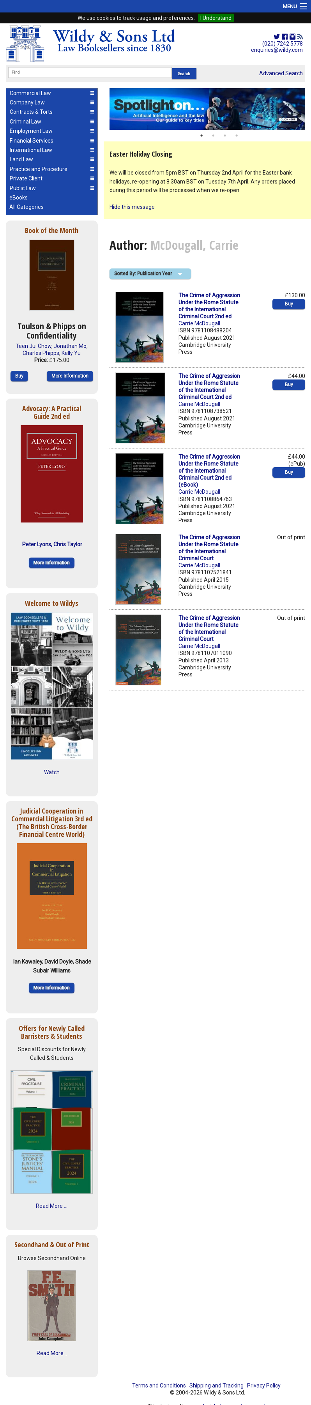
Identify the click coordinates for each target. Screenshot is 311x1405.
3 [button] (225, 135)
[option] (207, 109)
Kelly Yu (71, 353)
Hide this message (132, 207)
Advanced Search (281, 73)
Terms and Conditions (159, 1385)
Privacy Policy (264, 1385)
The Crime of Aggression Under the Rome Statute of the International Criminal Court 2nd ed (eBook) (209, 471)
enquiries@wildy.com (277, 50)
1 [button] (201, 135)
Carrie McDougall (199, 323)
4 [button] (236, 135)
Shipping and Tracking (216, 1385)
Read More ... (51, 1206)
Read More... (52, 1353)
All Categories (26, 207)
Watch (52, 772)
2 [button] (213, 135)
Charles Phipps (41, 353)
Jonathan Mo (70, 346)
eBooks (18, 197)
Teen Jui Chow (33, 346)
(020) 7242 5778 (282, 44)
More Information (69, 376)
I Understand (215, 18)
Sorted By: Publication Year (143, 273)
